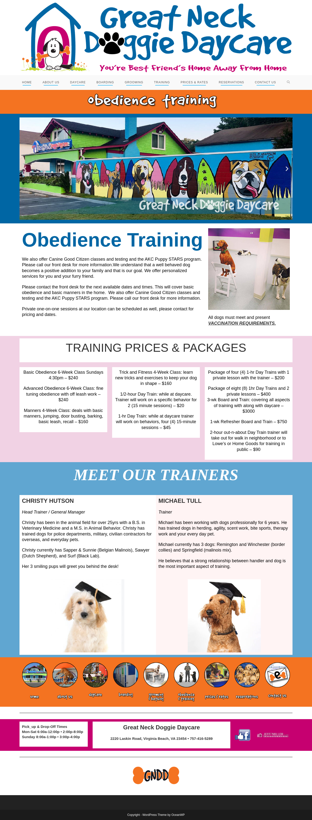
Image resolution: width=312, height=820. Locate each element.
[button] (25, 169)
